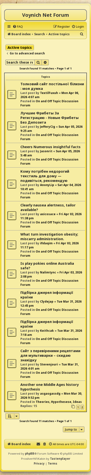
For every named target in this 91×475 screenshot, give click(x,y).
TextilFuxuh (49, 93)
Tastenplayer (60, 458)
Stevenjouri (49, 364)
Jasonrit (46, 151)
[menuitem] (18, 26)
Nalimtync (48, 272)
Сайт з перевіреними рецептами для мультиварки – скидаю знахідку (50, 355)
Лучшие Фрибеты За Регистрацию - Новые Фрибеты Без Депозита (49, 118)
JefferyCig (47, 127)
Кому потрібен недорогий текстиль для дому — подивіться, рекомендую (44, 176)
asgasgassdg (50, 393)
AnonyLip (47, 185)
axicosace (48, 214)
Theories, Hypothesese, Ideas (59, 402)
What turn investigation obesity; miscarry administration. (49, 236)
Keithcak (47, 331)
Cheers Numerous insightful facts (50, 146)
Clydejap (46, 301)
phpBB (29, 453)
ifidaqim (46, 243)
